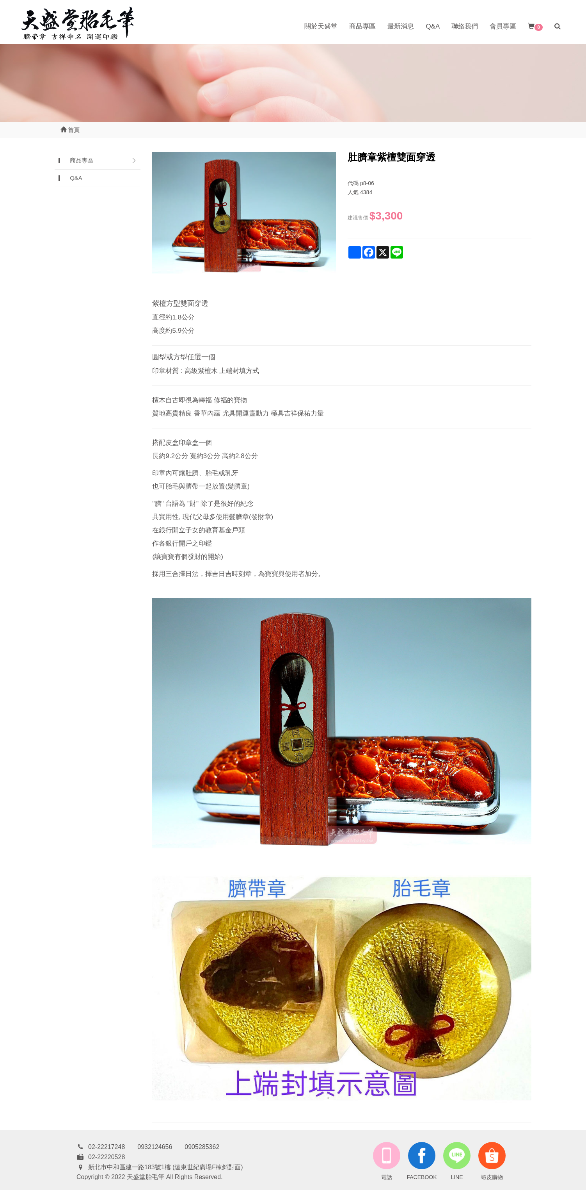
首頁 (70, 130)
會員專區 (503, 26)
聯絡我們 (464, 26)
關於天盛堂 (320, 26)
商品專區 (362, 26)
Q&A (433, 26)
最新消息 (400, 26)
